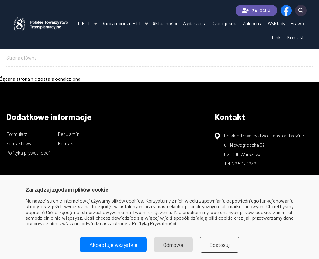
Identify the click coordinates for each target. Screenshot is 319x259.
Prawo (297, 23)
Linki (277, 37)
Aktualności (164, 23)
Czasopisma (225, 23)
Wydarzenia (194, 23)
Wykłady (276, 23)
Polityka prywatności (28, 153)
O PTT (84, 23)
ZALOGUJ (256, 10)
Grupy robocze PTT (121, 23)
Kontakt (295, 37)
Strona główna (21, 57)
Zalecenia (253, 23)
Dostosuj (219, 244)
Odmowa (173, 244)
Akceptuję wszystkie (113, 244)
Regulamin (68, 134)
